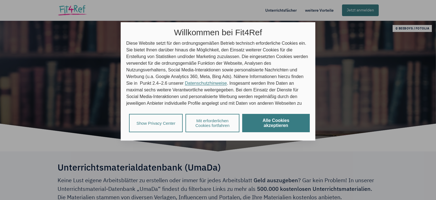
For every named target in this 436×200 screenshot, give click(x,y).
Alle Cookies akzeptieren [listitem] (275, 123)
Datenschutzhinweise (206, 83)
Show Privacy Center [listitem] (156, 123)
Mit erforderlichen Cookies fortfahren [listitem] (212, 123)
